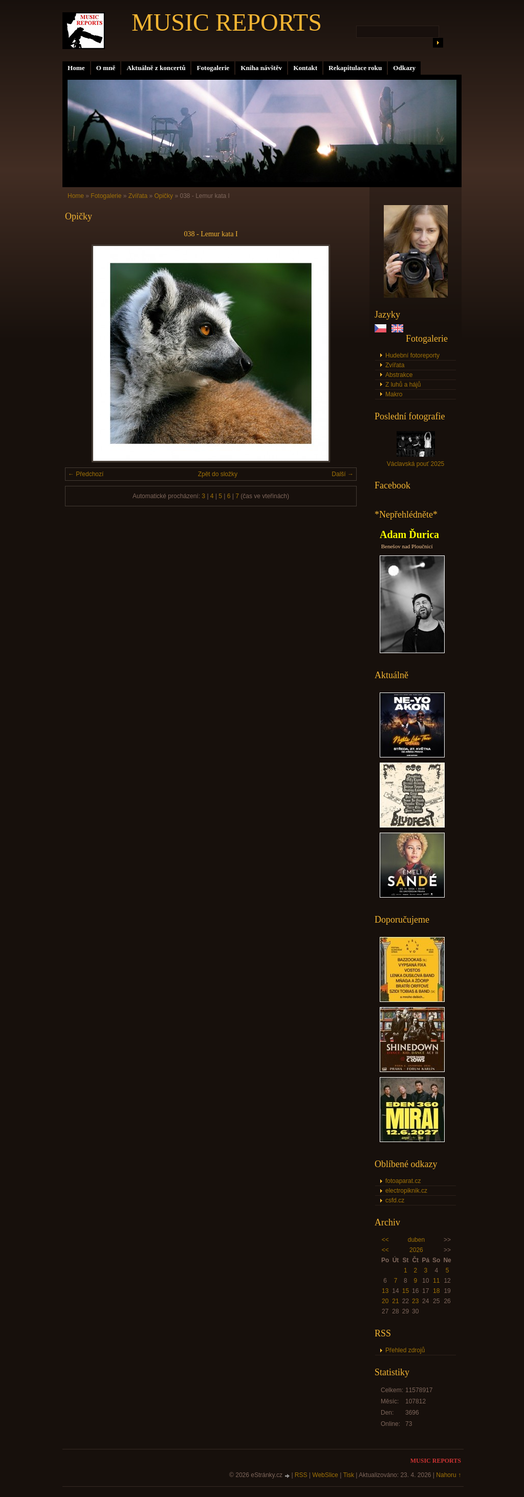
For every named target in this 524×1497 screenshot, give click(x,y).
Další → (343, 474)
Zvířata (394, 365)
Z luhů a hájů (403, 384)
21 (395, 1301)
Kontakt (305, 68)
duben (416, 1239)
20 (385, 1301)
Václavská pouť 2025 (416, 463)
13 (385, 1290)
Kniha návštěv (261, 68)
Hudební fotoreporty (412, 355)
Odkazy (404, 68)
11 (436, 1280)
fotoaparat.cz (403, 1181)
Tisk (348, 1475)
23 (415, 1301)
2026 (416, 1250)
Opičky (163, 195)
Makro (393, 394)
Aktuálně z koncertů (155, 68)
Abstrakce (398, 374)
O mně (106, 68)
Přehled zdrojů (405, 1350)
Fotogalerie (212, 68)
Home (76, 68)
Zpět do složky (217, 474)
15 (405, 1290)
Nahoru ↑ (448, 1475)
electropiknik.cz (406, 1190)
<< (385, 1239)
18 (436, 1290)
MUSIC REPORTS (227, 22)
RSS (301, 1475)
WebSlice (325, 1475)
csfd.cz (394, 1200)
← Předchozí (85, 474)
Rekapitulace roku (355, 68)
